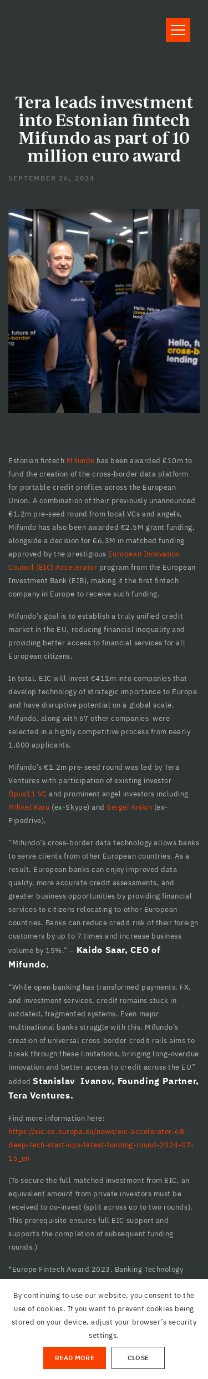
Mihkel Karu (29, 807)
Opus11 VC (27, 794)
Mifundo (81, 460)
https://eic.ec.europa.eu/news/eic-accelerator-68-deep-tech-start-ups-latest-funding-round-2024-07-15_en (101, 1145)
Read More (74, 1357)
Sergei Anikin (130, 807)
